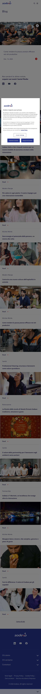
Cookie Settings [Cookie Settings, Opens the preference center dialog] (20, 135)
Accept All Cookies (27, 140)
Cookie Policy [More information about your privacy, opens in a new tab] (24, 130)
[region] (20, 121)
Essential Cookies (13, 140)
